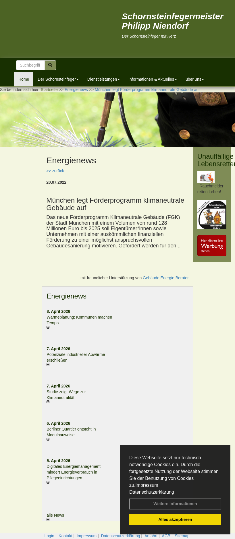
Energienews (66, 296)
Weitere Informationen (175, 503)
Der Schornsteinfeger (58, 79)
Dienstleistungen (103, 79)
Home (23, 79)
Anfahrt (151, 536)
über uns (195, 79)
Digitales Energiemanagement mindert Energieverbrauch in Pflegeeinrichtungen (74, 472)
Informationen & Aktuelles (152, 79)
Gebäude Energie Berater (166, 278)
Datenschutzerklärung (151, 492)
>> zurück (55, 170)
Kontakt (65, 536)
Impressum (146, 485)
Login (49, 536)
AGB (166, 536)
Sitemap (182, 536)
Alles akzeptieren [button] (175, 519)
